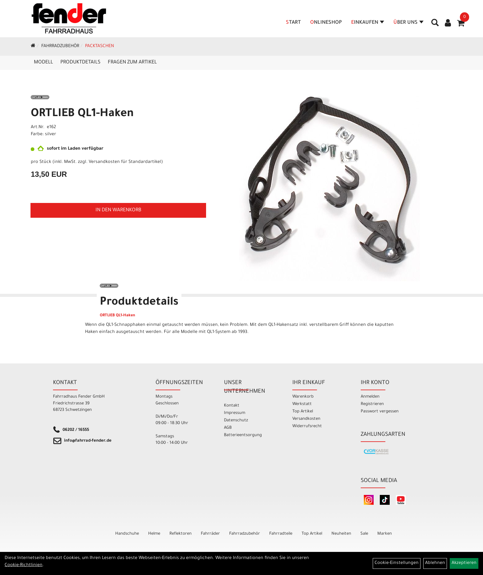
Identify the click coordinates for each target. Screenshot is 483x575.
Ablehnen (435, 563)
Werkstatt (302, 404)
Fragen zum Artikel (132, 62)
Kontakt (231, 405)
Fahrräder (210, 534)
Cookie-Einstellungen (397, 563)
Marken (384, 534)
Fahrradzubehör (60, 46)
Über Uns (408, 23)
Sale (364, 534)
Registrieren (372, 404)
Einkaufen (367, 23)
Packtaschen (99, 46)
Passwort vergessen (380, 411)
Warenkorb (303, 397)
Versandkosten (306, 419)
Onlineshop (326, 23)
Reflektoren (180, 534)
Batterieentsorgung (243, 435)
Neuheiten (341, 534)
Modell (43, 62)
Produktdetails (80, 62)
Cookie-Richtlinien (24, 565)
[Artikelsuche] (435, 25)
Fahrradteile (280, 534)
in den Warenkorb (118, 210)
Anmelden (370, 397)
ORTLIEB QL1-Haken (82, 114)
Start (293, 23)
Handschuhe (127, 534)
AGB (228, 428)
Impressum (234, 413)
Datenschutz (236, 420)
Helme (154, 534)
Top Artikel (302, 411)
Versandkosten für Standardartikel (125, 162)
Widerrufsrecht (307, 426)
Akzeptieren (464, 563)
